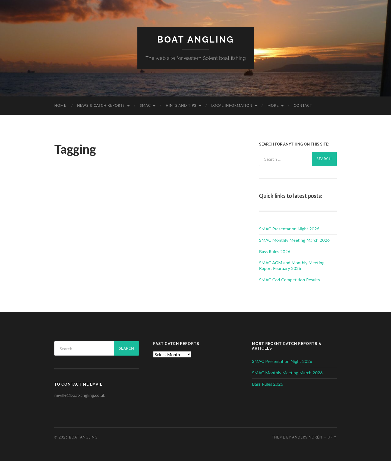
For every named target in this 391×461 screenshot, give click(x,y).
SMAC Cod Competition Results (289, 279)
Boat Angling (195, 39)
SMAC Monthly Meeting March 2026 (294, 240)
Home (60, 105)
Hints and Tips (181, 105)
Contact (303, 105)
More (273, 105)
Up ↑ (332, 437)
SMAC (145, 105)
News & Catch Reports (101, 105)
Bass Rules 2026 (274, 251)
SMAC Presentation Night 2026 (289, 228)
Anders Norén (307, 437)
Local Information (232, 105)
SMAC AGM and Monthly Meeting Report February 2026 (291, 265)
